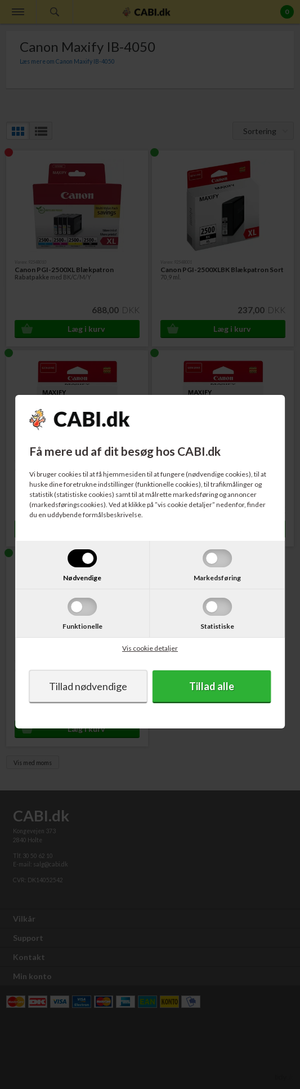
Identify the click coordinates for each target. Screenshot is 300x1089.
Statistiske (217, 626)
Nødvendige (82, 578)
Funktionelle (82, 626)
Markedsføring (217, 578)
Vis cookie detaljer (150, 648)
